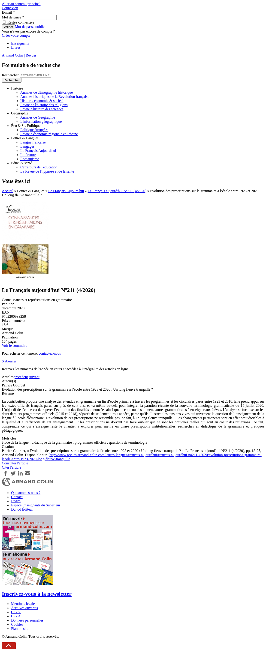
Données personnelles (27, 620)
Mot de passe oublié (30, 27)
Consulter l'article (15, 463)
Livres (16, 47)
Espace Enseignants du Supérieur (35, 505)
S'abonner (9, 361)
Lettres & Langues (25, 138)
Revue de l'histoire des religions (44, 105)
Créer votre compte (16, 35)
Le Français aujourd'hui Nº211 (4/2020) (117, 191)
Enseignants (20, 43)
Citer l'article (11, 467)
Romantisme (29, 159)
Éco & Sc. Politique (25, 126)
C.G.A (16, 616)
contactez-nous (50, 353)
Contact (17, 497)
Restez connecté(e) (21, 22)
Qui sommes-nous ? (25, 493)
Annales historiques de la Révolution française (54, 97)
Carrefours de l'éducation (38, 167)
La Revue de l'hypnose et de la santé (47, 171)
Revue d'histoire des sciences (41, 109)
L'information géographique (41, 121)
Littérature (28, 155)
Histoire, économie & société (41, 101)
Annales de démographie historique (46, 92)
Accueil (7, 191)
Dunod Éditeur (22, 509)
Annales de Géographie (37, 117)
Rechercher (11, 75)
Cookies (17, 624)
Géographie (19, 113)
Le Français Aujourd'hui (38, 151)
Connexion (10, 8)
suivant (34, 377)
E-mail (8, 12)
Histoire (17, 88)
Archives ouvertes (24, 608)
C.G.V (16, 612)
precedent (21, 377)
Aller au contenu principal (21, 4)
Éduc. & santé (21, 163)
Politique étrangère (34, 130)
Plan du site (19, 629)
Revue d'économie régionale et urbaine (49, 134)
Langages (27, 146)
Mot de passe (13, 17)
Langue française (33, 142)
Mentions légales (23, 604)
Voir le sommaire (14, 345)
